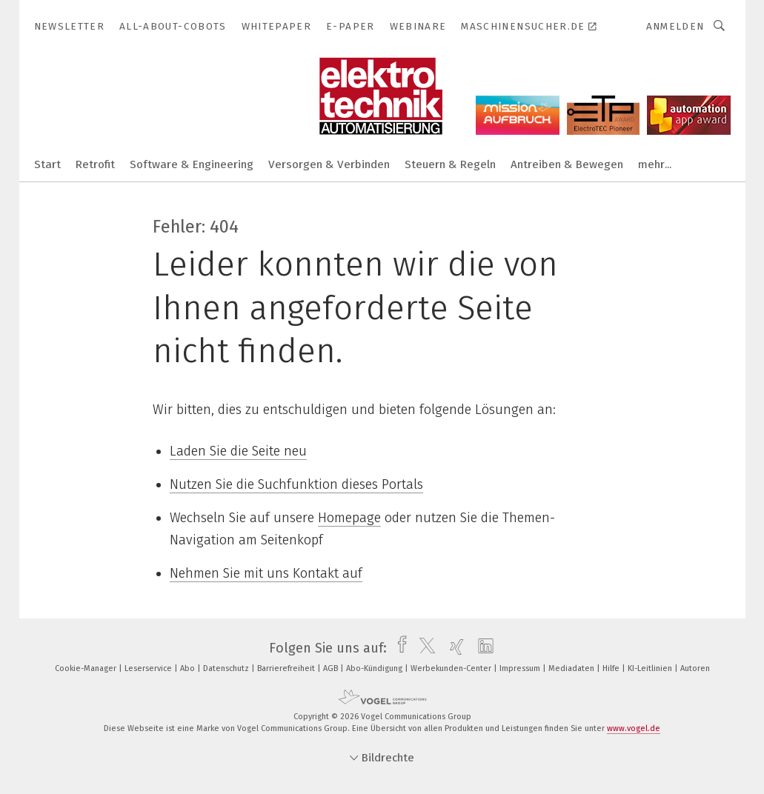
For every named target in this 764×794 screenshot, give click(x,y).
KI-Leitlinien (651, 668)
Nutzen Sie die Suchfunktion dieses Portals (296, 484)
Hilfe (612, 668)
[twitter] (423, 648)
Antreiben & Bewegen (567, 164)
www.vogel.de (633, 728)
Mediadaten (572, 668)
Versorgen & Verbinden (329, 164)
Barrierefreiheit (287, 668)
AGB (331, 668)
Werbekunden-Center (452, 668)
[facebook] (398, 648)
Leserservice (149, 668)
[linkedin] (482, 648)
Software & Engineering (191, 164)
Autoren (695, 668)
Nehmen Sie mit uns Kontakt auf (266, 573)
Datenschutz (227, 668)
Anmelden (675, 26)
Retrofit (95, 164)
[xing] (453, 648)
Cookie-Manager (87, 668)
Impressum (520, 668)
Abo (188, 668)
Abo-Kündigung (375, 668)
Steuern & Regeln (450, 164)
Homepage (349, 518)
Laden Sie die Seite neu (238, 451)
